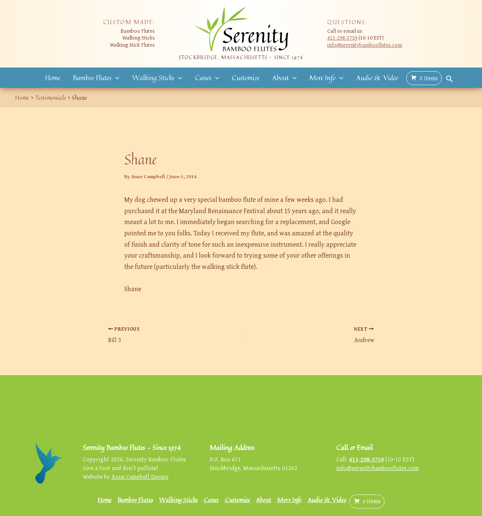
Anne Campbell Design (139, 476)
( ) (424, 77)
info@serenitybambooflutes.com (364, 45)
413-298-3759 (342, 37)
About (284, 77)
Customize (245, 77)
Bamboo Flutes (96, 77)
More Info (326, 77)
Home (52, 77)
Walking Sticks (157, 77)
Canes (207, 77)
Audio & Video (377, 77)
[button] (115, 77)
